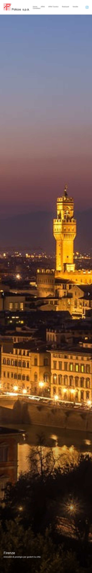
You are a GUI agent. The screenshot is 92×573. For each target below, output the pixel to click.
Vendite (75, 6)
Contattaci (37, 8)
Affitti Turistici (53, 6)
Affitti (43, 6)
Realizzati (65, 6)
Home (35, 6)
